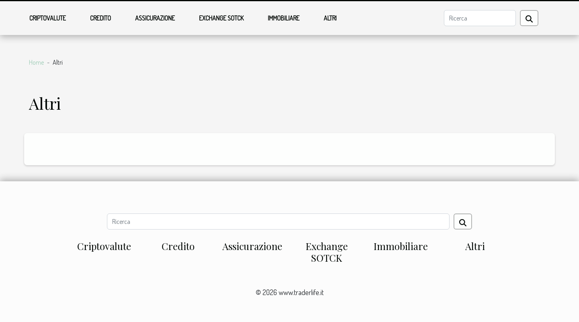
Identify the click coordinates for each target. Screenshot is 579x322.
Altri (330, 18)
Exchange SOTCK (221, 18)
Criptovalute (47, 18)
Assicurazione (155, 18)
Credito (100, 18)
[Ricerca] (480, 18)
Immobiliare (284, 18)
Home (36, 62)
